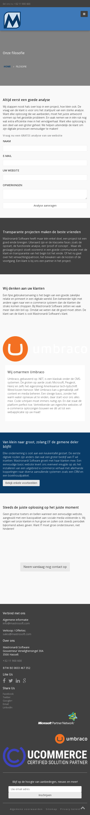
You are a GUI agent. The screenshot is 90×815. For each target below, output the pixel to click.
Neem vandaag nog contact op (45, 567)
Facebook (8, 693)
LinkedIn (7, 707)
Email (6, 704)
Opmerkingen (12, 185)
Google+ (7, 700)
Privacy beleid (70, 809)
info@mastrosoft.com (16, 623)
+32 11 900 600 (22, 3)
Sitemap (51, 809)
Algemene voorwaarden (26, 809)
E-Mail (7, 156)
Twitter (7, 697)
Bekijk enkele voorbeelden (21, 483)
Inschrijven (45, 795)
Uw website (11, 170)
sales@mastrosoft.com (17, 634)
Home (7, 66)
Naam (7, 141)
